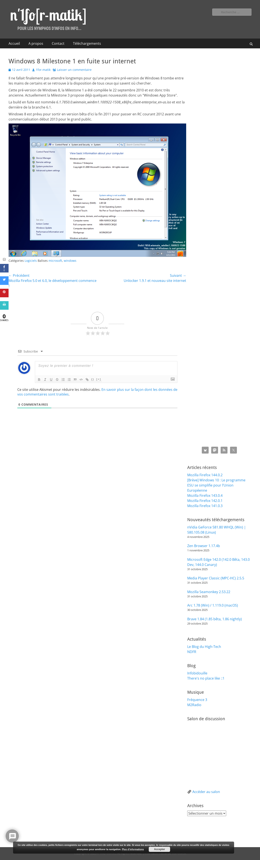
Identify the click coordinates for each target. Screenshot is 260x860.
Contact (58, 43)
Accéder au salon (206, 791)
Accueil (14, 43)
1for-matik (43, 70)
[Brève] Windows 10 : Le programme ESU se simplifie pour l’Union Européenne (216, 485)
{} (92, 379)
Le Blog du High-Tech (204, 646)
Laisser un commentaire (74, 70)
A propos (35, 43)
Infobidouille (197, 673)
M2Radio (194, 704)
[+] (98, 379)
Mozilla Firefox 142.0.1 (205, 500)
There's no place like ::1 (205, 678)
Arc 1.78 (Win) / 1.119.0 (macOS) (212, 605)
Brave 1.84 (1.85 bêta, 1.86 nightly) (214, 619)
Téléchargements (87, 43)
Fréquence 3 (197, 699)
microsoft (55, 261)
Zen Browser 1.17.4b (203, 545)
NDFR (191, 651)
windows (70, 261)
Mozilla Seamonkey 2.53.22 (208, 591)
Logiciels (31, 261)
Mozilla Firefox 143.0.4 (205, 495)
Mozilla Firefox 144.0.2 (205, 475)
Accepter (159, 849)
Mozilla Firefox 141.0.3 (205, 505)
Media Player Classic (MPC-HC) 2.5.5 (215, 578)
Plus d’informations (133, 849)
